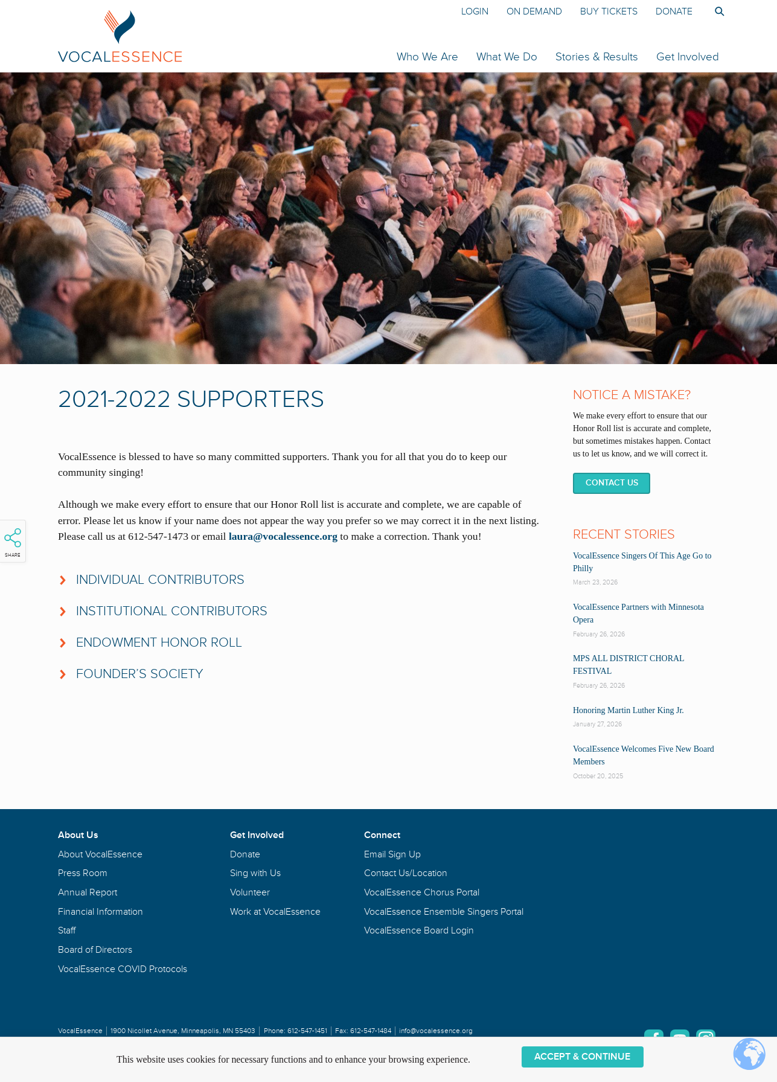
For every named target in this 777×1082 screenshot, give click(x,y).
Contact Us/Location (405, 873)
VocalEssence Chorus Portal (421, 892)
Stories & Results (596, 57)
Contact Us (612, 483)
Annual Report (87, 892)
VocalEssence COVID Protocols (122, 969)
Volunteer (250, 892)
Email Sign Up (392, 854)
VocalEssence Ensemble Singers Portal (443, 912)
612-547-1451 (307, 1031)
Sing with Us (255, 873)
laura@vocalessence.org (283, 536)
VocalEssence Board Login (419, 930)
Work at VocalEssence (275, 912)
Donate (674, 11)
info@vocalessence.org (436, 1031)
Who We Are (427, 57)
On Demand (534, 11)
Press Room (82, 873)
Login (474, 11)
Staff (66, 930)
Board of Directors (95, 950)
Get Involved (687, 57)
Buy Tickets (609, 11)
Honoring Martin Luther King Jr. (628, 710)
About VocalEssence (100, 854)
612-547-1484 (370, 1031)
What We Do (506, 57)
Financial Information (100, 912)
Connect (382, 835)
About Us (78, 835)
